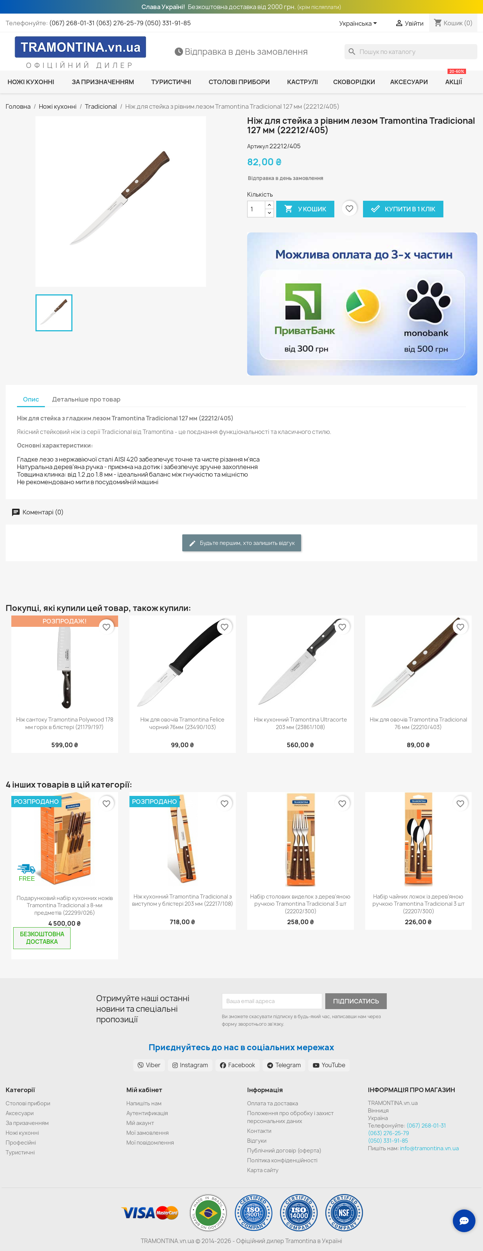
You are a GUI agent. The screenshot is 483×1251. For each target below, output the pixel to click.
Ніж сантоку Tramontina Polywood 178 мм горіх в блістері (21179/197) (64, 723)
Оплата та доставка (272, 1103)
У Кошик (305, 209)
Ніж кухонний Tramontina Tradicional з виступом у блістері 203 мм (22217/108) (182, 900)
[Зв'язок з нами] (464, 1220)
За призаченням (27, 1122)
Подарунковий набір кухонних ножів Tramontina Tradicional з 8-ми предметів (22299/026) (65, 905)
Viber (149, 1065)
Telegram (284, 1065)
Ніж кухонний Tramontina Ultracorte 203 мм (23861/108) (300, 723)
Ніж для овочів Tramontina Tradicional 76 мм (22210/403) (418, 723)
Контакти (259, 1130)
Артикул (257, 146)
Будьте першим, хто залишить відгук (242, 543)
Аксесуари (20, 1113)
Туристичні (20, 1152)
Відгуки (256, 1140)
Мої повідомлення (150, 1142)
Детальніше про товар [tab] (86, 399)
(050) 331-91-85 (168, 23)
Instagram (190, 1065)
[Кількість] (256, 209)
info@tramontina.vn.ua (429, 1148)
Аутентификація (147, 1113)
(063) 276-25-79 (119, 23)
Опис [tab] (31, 399)
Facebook (237, 1065)
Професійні (21, 1142)
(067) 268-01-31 (72, 23)
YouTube (329, 1065)
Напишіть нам (144, 1103)
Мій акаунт (140, 1122)
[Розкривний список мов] (359, 23)
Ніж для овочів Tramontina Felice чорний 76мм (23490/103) (182, 723)
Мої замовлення (147, 1132)
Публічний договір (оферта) (284, 1150)
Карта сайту (262, 1170)
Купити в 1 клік (403, 209)
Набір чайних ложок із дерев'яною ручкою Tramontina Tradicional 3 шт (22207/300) (418, 904)
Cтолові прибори (28, 1103)
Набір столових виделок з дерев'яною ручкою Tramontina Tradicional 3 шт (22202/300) (300, 904)
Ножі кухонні (22, 1132)
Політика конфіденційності (282, 1160)
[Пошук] (411, 51)
